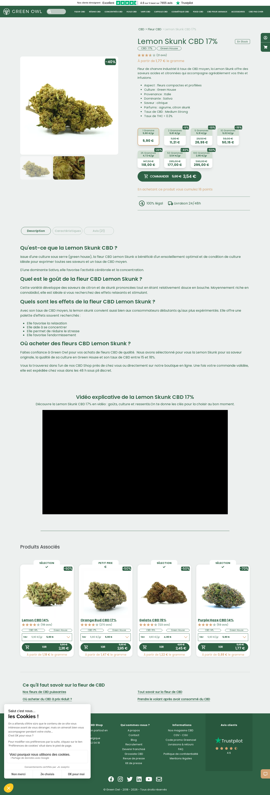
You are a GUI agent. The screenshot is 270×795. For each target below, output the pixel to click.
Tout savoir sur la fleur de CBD (160, 692)
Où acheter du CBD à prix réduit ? (47, 699)
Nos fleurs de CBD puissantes (44, 692)
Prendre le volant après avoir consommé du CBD (174, 699)
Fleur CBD (154, 29)
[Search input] (56, 11)
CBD (141, 29)
